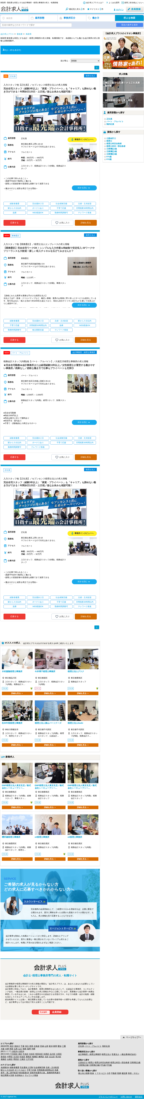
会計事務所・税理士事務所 (89, 1054)
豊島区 (29, 1057)
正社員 (109, 119)
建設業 (124, 1073)
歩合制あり (19, 1075)
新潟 (51, 1046)
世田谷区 (39, 1054)
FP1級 (109, 157)
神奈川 (17, 1046)
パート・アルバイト (115, 121)
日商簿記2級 (111, 151)
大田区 (59, 1054)
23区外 (21, 1051)
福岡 (29, 1049)
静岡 (55, 1046)
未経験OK (5, 1067)
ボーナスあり (20, 1070)
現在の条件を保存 (129, 25)
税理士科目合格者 (114, 143)
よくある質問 (114, 3)
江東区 (22, 1059)
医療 (119, 1073)
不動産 (114, 1073)
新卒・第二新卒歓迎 (9, 1073)
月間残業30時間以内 (45, 1070)
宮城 (42, 1046)
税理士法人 (106, 1054)
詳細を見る (86, 222)
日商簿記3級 (111, 154)
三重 (64, 1046)
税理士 (109, 141)
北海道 (36, 1046)
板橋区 (35, 1057)
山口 (20, 1049)
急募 (56, 1070)
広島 (16, 1049)
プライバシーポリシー (108, 1097)
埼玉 (27, 1046)
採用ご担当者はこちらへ (134, 3)
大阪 (3, 1049)
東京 (12, 1046)
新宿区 (3, 1057)
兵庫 (7, 1049)
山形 (46, 1046)
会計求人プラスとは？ (95, 3)
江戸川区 (29, 1059)
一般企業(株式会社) (128, 1054)
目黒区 (46, 1054)
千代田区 (14, 1054)
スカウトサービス (35, 901)
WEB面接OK (23, 1073)
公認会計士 (111, 138)
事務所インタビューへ (82, 139)
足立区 (52, 1057)
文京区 (16, 1057)
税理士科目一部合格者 (115, 146)
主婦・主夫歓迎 (52, 1067)
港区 (20, 1054)
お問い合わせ (126, 1097)
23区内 (15, 1051)
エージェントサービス (63, 928)
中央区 (25, 1054)
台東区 (10, 1059)
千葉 (22, 1046)
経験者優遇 (14, 1067)
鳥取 (11, 1049)
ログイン (120, 10)
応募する (14, 222)
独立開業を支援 (7, 1075)
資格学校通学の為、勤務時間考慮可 (45, 1073)
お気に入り (62, 223)
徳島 (24, 1049)
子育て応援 (31, 1070)
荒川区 (58, 1057)
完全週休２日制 (26, 1067)
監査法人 (115, 1054)
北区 (47, 1057)
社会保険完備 (39, 1067)
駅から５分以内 (7, 1070)
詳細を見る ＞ (17, 693)
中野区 (10, 1057)
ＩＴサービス (100, 1073)
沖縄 (33, 1049)
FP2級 (109, 159)
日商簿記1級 (111, 149)
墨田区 (16, 1059)
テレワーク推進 (31, 1075)
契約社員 (110, 124)
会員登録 (50, 1012)
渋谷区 (32, 1054)
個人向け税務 (84, 1073)
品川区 (52, 1054)
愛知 (59, 1046)
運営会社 (139, 1097)
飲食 (92, 1073)
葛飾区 (3, 1059)
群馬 (31, 1046)
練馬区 (41, 1057)
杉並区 (22, 1057)
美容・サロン (133, 1073)
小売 (108, 1073)
